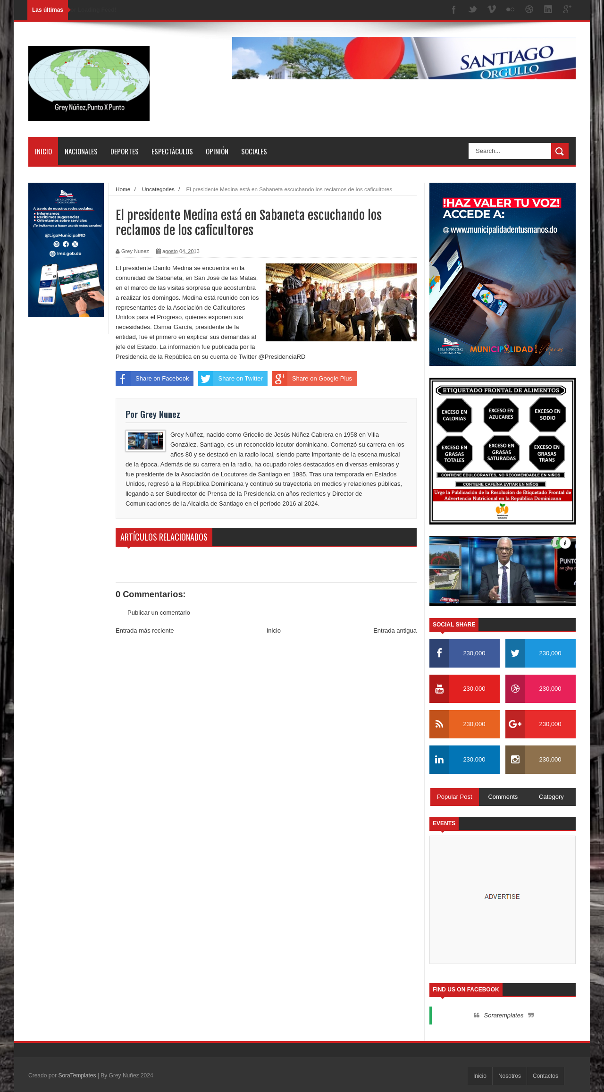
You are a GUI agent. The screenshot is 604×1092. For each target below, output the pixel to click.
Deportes (124, 151)
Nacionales (81, 151)
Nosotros (509, 1076)
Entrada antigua (395, 630)
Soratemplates (504, 1015)
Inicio (43, 151)
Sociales (254, 151)
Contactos (545, 1076)
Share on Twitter (230, 378)
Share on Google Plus (312, 378)
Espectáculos (172, 151)
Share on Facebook (152, 378)
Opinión (217, 151)
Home (123, 189)
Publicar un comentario (158, 612)
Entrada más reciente (145, 630)
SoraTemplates (77, 1075)
